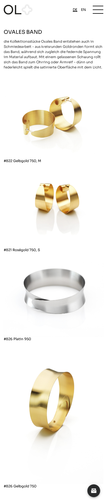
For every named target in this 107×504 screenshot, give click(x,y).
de (75, 9)
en (83, 9)
